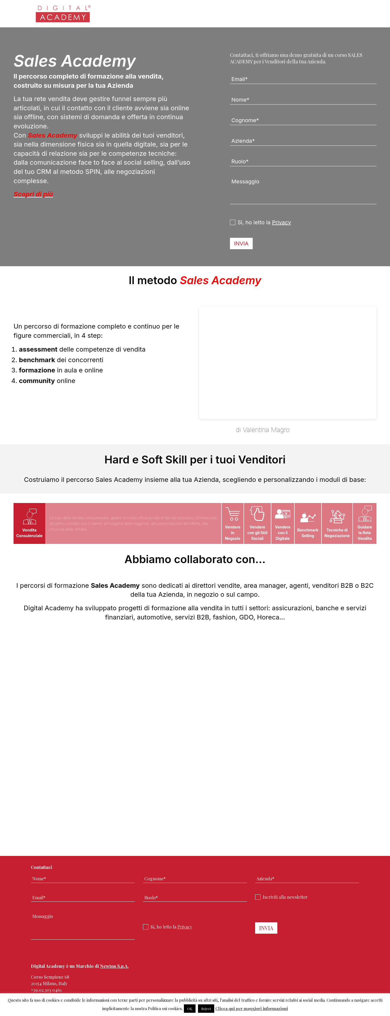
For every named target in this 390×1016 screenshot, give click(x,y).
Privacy (281, 222)
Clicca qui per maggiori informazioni (251, 1008)
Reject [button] (206, 1008)
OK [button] (189, 1008)
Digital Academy (64, 16)
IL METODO (216, 430)
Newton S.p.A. (114, 966)
